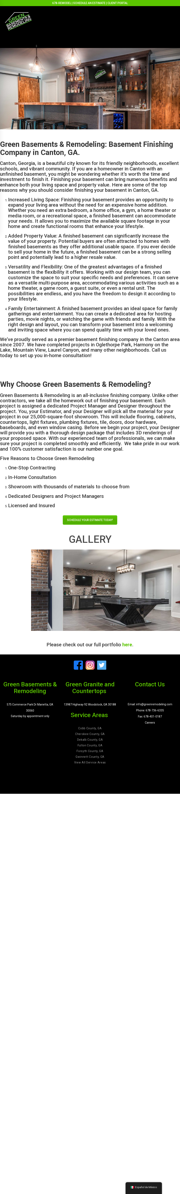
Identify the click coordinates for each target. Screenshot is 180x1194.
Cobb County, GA (90, 728)
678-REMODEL (61, 3)
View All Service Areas (90, 762)
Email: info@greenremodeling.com (150, 704)
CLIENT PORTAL (117, 3)
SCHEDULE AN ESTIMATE (89, 3)
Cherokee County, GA (90, 734)
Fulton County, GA (90, 745)
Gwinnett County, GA (90, 756)
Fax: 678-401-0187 (150, 716)
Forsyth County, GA (90, 751)
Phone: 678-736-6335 (150, 710)
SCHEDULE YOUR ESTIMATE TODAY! (90, 520)
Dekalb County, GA (90, 739)
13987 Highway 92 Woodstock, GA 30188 (90, 704)
